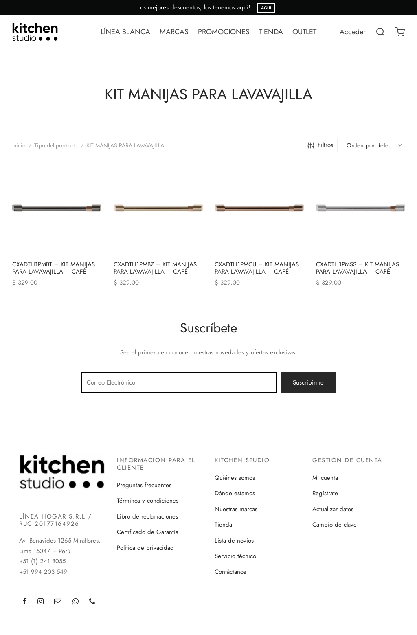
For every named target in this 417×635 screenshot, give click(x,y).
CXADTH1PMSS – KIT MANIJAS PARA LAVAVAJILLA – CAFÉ (357, 267)
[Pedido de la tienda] (373, 145)
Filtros (320, 145)
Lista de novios (234, 540)
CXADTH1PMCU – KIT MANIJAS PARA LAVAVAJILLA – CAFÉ (257, 267)
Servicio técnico (235, 556)
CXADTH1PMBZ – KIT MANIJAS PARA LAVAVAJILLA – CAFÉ (155, 267)
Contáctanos (230, 571)
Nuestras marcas (236, 509)
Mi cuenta (325, 477)
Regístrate (325, 493)
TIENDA (271, 31)
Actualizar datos (332, 509)
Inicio (19, 145)
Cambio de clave (334, 524)
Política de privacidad (145, 547)
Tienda (223, 524)
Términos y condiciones (147, 500)
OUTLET (304, 31)
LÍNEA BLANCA (125, 31)
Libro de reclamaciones (147, 516)
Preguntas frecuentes (144, 485)
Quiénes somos (235, 477)
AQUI (266, 8)
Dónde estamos (235, 493)
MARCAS (174, 31)
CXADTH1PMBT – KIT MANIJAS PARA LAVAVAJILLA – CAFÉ (53, 267)
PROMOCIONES (224, 31)
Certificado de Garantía (147, 531)
